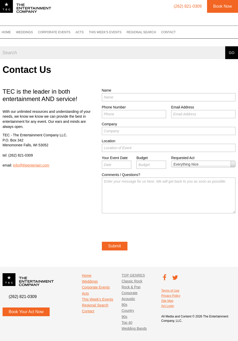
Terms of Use (170, 290)
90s (124, 317)
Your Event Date (115, 158)
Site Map (167, 301)
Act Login (167, 306)
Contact (173, 32)
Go (231, 51)
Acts (84, 32)
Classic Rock (132, 281)
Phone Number (114, 107)
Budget (142, 158)
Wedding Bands (134, 328)
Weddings (29, 32)
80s (124, 305)
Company (109, 124)
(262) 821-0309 (20, 155)
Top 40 (127, 323)
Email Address (182, 107)
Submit (114, 246)
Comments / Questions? (121, 175)
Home (11, 32)
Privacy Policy (170, 296)
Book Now (222, 6)
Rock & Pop (131, 287)
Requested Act (182, 158)
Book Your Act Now (26, 312)
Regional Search (146, 32)
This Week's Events (109, 32)
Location (108, 141)
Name (106, 90)
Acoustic (128, 299)
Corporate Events (59, 32)
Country (128, 311)
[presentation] (141, 228)
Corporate (129, 293)
